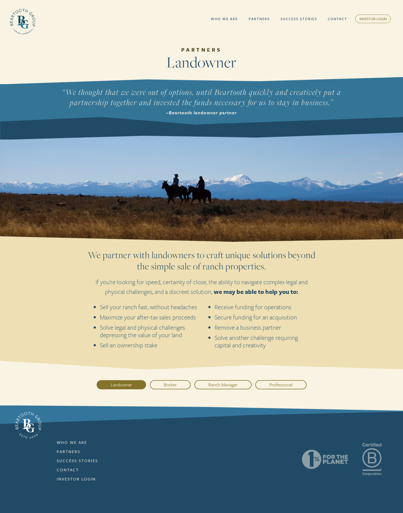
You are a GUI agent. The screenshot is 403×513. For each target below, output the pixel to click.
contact (68, 470)
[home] (23, 21)
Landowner (121, 384)
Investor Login (373, 19)
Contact (337, 19)
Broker (170, 384)
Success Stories (299, 19)
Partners (259, 19)
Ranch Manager (223, 384)
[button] (224, 19)
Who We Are (224, 19)
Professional (281, 384)
